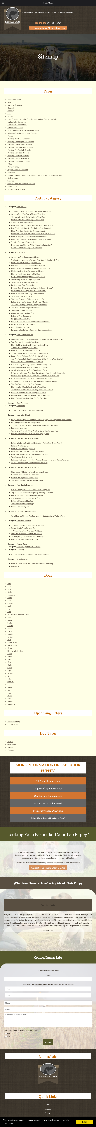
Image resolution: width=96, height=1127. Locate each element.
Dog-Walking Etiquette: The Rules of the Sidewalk (31, 228)
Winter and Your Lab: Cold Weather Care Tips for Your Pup (34, 431)
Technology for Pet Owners (28, 547)
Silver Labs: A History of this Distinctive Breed (29, 472)
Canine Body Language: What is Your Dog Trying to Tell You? (35, 260)
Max (9, 693)
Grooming (21, 405)
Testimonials (12, 186)
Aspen (9, 673)
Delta (9, 597)
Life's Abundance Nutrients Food (48, 818)
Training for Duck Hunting (21, 310)
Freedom (11, 595)
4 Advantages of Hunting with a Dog (25, 498)
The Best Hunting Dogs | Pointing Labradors (29, 305)
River (9, 600)
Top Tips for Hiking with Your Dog (25, 342)
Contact (10, 108)
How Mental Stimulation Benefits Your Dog (28, 387)
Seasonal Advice (24, 520)
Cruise (10, 603)
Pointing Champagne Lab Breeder (20, 141)
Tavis (9, 586)
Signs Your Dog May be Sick (22, 296)
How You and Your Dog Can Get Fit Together (29, 398)
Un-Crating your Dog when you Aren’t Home (28, 291)
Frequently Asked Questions (48, 810)
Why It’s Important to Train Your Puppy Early (29, 370)
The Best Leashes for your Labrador (25, 307)
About (48, 1109)
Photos (10, 136)
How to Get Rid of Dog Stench (23, 448)
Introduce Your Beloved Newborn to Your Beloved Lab (33, 234)
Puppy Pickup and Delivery (48, 788)
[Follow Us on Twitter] (40, 23)
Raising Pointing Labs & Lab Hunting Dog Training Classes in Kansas (34, 175)
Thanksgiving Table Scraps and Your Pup (27, 536)
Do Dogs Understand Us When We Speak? (28, 265)
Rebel (9, 696)
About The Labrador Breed (48, 803)
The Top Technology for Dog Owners (26, 384)
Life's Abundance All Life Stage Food (48, 27)
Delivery (10, 111)
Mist (9, 679)
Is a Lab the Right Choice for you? (24, 477)
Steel (9, 617)
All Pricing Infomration (48, 780)
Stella (9, 628)
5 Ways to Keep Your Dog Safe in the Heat (28, 525)
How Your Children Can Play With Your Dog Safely (31, 239)
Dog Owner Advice (25, 334)
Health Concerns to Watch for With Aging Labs (30, 433)
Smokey (10, 682)
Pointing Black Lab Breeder (18, 139)
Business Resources (15, 105)
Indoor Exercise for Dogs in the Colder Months (29, 302)
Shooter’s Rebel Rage (15, 651)
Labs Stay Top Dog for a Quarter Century (27, 451)
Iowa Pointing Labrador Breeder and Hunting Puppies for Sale (32, 119)
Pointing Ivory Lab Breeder (18, 153)
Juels (9, 606)
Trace (9, 653)
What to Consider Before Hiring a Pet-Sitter (28, 392)
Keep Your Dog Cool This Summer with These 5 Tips (32, 225)
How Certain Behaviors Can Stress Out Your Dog (30, 268)
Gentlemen (11, 744)
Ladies (10, 747)
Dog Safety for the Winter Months (24, 539)
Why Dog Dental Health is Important (25, 422)
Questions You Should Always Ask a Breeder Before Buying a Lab (37, 339)
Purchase (11, 172)
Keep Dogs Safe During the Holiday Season (28, 277)
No (8, 1036)
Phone (48, 975)
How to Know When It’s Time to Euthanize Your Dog (32, 563)
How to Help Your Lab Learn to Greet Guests (29, 236)
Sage (9, 670)
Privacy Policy (13, 167)
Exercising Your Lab (19, 428)
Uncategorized (23, 559)
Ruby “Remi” (12, 642)
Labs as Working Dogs (20, 446)
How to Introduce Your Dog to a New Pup (27, 220)
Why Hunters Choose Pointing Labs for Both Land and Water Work (38, 516)
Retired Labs (12, 178)
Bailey (9, 665)
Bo (8, 690)
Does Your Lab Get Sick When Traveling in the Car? (31, 245)
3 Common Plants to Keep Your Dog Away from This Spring (34, 425)
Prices (9, 164)
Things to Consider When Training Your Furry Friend (32, 390)
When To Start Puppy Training (23, 324)
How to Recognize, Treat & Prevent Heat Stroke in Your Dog (35, 376)
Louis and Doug (13, 721)
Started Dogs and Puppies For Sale (21, 183)
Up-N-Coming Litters (16, 189)
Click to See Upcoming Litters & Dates (48, 867)
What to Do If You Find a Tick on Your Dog (28, 214)
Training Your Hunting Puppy (22, 504)
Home (48, 1105)
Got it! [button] (84, 1122)
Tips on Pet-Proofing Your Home (24, 348)
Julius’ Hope (12, 645)
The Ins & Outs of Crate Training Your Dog (28, 217)
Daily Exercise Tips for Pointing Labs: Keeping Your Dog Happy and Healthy (41, 419)
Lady (9, 659)
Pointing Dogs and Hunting (22, 501)
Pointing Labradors (25, 485)
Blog (9, 102)
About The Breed (14, 99)
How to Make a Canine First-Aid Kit (25, 350)
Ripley (9, 592)
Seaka (9, 623)
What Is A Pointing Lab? (20, 506)
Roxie (9, 631)
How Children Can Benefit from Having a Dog (29, 345)
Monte (10, 634)
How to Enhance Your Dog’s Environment (27, 293)
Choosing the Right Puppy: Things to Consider (29, 367)
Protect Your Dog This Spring (23, 285)
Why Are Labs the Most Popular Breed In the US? (30, 321)
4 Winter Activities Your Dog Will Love (26, 531)
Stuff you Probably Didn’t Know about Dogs (28, 299)
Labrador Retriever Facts (28, 467)
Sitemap (10, 181)
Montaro (11, 704)
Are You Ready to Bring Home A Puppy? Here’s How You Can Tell (37, 359)
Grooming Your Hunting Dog (22, 313)
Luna (9, 583)
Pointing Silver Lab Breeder (18, 155)
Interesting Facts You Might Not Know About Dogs (31, 330)
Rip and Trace (12, 724)
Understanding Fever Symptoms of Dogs (27, 271)
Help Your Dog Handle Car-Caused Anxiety (28, 231)
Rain (9, 639)
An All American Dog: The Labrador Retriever (29, 462)
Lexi (9, 611)
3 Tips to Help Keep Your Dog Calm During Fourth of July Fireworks (38, 373)
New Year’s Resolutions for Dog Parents (27, 362)
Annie (9, 687)
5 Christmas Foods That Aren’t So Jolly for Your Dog (31, 378)
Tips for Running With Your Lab (23, 242)
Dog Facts (21, 252)
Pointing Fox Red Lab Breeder (19, 150)
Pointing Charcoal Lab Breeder (19, 144)
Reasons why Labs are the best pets (25, 475)
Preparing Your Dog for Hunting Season (27, 495)
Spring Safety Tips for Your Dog (24, 528)
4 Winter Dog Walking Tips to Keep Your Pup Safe (31, 364)
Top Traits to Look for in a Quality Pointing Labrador (32, 492)
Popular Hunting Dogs (26, 511)
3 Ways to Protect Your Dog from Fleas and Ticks (31, 211)
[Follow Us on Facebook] (36, 23)
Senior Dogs (22, 544)
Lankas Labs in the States (17, 125)
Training (20, 549)
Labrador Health (24, 415)
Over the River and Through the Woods (26, 533)
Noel (9, 676)
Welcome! (15, 566)
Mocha (10, 625)
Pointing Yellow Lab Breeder (18, 161)
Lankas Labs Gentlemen (16, 122)
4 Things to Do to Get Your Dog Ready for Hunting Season (34, 381)
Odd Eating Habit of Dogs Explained (25, 279)
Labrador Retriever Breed (28, 438)
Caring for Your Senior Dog (22, 222)
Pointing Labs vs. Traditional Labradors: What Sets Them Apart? (36, 443)
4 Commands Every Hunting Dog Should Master (30, 554)
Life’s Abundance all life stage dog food (23, 130)
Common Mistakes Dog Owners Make (26, 248)
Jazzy (9, 620)
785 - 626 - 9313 (52, 23)
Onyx (9, 648)
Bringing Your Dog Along (21, 316)
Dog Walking (22, 403)
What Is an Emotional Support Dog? (25, 257)
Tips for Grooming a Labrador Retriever (27, 410)
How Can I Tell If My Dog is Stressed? (26, 262)
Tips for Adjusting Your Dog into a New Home (29, 353)
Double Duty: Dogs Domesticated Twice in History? (32, 288)
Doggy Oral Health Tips (20, 319)
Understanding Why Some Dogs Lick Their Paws (30, 395)
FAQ (9, 113)
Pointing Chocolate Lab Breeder (20, 147)
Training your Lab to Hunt (21, 457)
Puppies (10, 750)
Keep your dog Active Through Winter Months (29, 454)
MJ (8, 609)
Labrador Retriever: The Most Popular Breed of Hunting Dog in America (40, 460)
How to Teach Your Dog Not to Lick (25, 274)
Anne (9, 656)
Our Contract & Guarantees (48, 795)
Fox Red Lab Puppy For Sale (18, 614)
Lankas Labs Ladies (15, 127)
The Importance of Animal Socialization (27, 480)
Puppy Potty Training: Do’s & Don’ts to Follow (29, 356)
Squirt (9, 668)
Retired (10, 741)
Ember (10, 637)
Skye (9, 589)
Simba (9, 698)
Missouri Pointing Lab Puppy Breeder (22, 133)
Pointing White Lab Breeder (18, 158)
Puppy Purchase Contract (17, 169)
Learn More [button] (8, 1123)
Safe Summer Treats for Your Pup (24, 282)
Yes (8, 1034)
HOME (10, 116)
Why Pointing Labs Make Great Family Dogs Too (30, 490)
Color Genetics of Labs (20, 327)
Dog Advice (21, 206)
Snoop (9, 701)
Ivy (8, 684)
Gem (9, 662)
